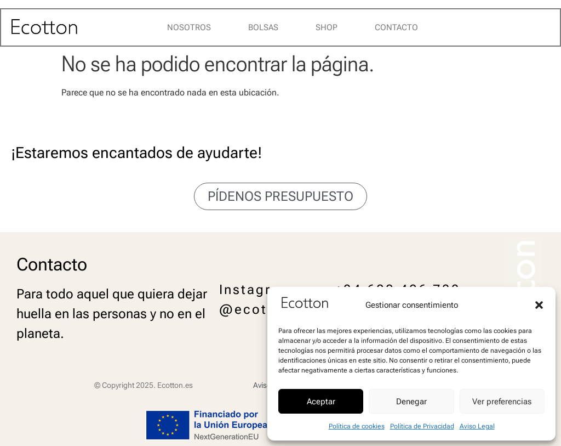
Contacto (396, 27)
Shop (326, 27)
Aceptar (321, 402)
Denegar (411, 402)
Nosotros (189, 27)
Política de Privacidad (422, 426)
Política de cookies (357, 426)
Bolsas (263, 27)
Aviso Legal (477, 426)
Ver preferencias (501, 402)
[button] (539, 305)
